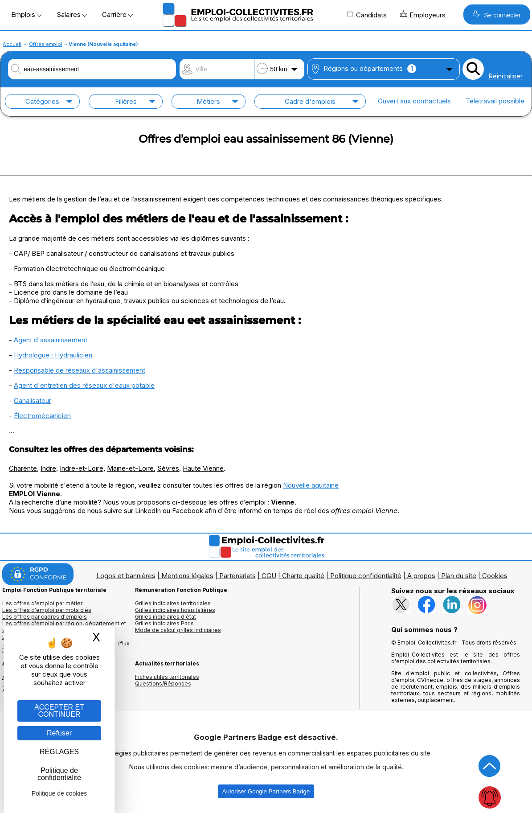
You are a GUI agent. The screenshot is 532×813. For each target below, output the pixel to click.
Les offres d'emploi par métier (42, 603)
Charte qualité (303, 575)
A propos (421, 575)
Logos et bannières (126, 575)
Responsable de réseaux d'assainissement (79, 370)
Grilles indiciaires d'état (165, 616)
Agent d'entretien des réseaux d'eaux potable (84, 385)
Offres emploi (45, 44)
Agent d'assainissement (50, 340)
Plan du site (458, 575)
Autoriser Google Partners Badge (266, 791)
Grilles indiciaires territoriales (173, 603)
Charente (23, 468)
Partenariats (237, 575)
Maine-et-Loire (130, 468)
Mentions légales (187, 575)
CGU (269, 575)
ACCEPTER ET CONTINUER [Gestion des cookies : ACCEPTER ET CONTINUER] (59, 710)
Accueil (12, 44)
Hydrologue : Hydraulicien (53, 355)
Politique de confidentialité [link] (59, 774)
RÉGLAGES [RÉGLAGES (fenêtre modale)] (59, 752)
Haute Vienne (203, 468)
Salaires (72, 14)
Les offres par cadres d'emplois (44, 616)
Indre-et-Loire (81, 468)
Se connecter (496, 14)
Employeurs (423, 14)
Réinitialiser (505, 76)
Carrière (117, 14)
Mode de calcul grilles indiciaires (178, 630)
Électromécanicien (42, 415)
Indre (48, 468)
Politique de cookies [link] (59, 793)
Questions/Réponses (163, 683)
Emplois (26, 14)
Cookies (494, 575)
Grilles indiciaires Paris (164, 623)
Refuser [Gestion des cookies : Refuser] (59, 733)
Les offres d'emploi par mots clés (46, 610)
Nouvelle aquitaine (311, 485)
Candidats (367, 14)
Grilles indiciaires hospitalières (175, 610)
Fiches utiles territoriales (167, 676)
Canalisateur (32, 400)
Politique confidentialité (365, 575)
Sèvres (168, 468)
